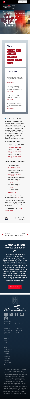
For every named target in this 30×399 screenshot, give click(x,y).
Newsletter (6, 360)
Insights (6, 343)
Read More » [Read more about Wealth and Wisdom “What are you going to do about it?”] (10, 99)
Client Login (7, 358)
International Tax (8, 330)
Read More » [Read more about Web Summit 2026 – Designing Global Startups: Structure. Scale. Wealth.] (10, 82)
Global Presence (8, 349)
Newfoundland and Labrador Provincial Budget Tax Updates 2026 (14, 105)
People (6, 340)
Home (4, 11)
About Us (6, 338)
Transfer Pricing (19, 330)
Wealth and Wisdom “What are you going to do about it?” (14, 96)
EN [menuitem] (4, 1)
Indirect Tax (7, 328)
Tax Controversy (19, 326)
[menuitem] (4, 2)
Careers (6, 345)
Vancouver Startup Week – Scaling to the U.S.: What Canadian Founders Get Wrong (14, 88)
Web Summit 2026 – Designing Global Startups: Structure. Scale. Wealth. (15, 79)
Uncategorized (9, 11)
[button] (11, 50)
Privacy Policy (7, 362)
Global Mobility (7, 326)
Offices (5, 347)
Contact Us (7, 356)
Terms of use (7, 365)
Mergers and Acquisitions (7, 333)
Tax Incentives (18, 328)
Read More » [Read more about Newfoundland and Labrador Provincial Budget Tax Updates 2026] (10, 108)
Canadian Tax (7, 323)
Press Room (7, 351)
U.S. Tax (17, 332)
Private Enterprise (19, 323)
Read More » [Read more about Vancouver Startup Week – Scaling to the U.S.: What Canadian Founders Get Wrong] (10, 91)
